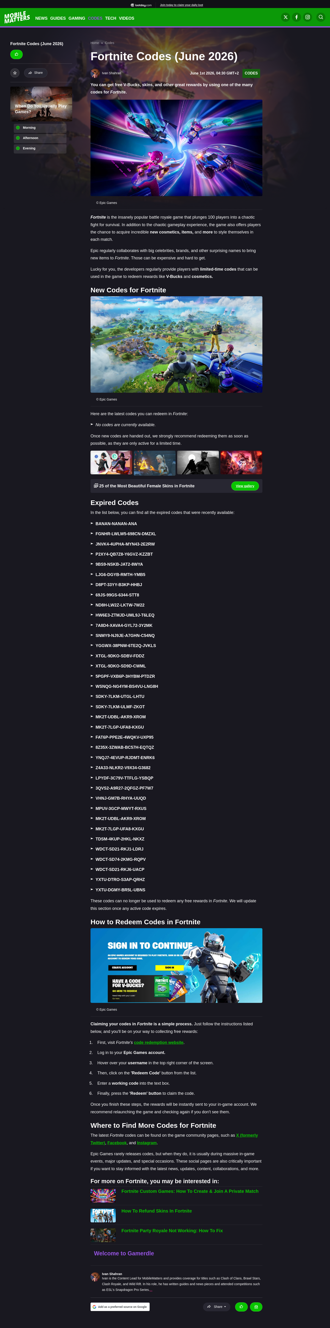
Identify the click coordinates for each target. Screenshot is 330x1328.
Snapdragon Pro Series (132, 1290)
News (41, 18)
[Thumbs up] (16, 54)
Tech (110, 18)
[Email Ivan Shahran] (256, 1307)
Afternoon (30, 138)
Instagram (147, 1143)
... (151, 1290)
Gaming (77, 18)
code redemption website (158, 1042)
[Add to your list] (14, 72)
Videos (126, 18)
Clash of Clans (231, 1278)
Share (36, 72)
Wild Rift (135, 1284)
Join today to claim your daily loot (181, 5)
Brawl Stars (251, 1278)
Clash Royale (111, 1284)
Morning (29, 127)
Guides (58, 18)
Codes (95, 18)
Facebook (117, 1143)
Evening (29, 148)
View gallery (245, 486)
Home (95, 43)
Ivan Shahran (112, 1274)
